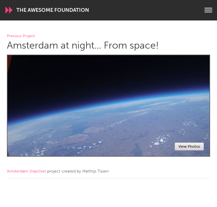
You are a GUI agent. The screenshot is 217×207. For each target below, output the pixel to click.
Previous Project (21, 36)
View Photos (189, 146)
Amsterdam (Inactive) (26, 171)
